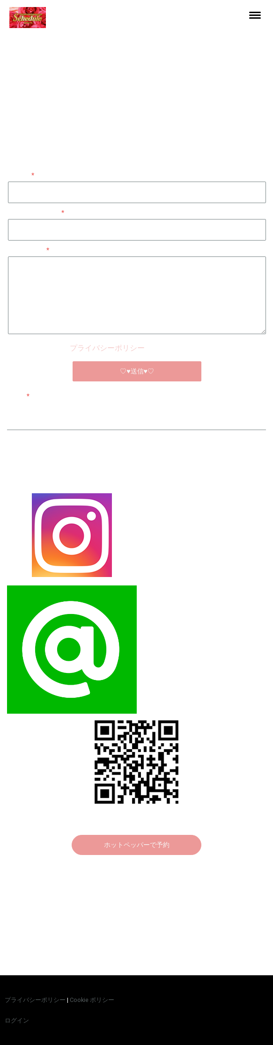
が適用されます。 (137, 348)
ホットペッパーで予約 (137, 844)
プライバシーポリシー (107, 348)
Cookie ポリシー (92, 999)
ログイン (17, 1020)
